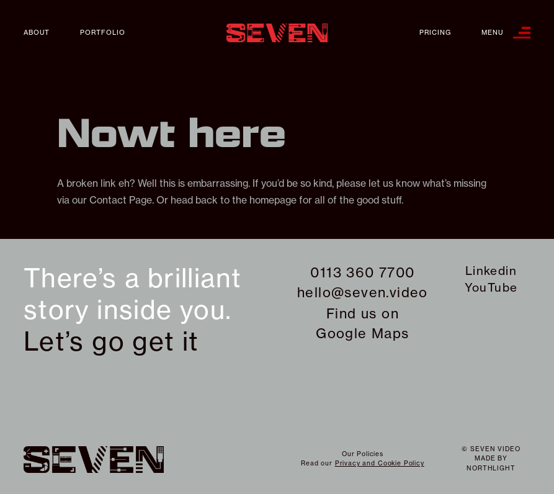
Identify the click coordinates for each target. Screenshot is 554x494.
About (37, 33)
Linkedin (491, 270)
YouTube (491, 287)
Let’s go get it (111, 341)
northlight (491, 468)
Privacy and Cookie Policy (379, 463)
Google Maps (362, 333)
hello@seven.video (362, 292)
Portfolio (102, 33)
